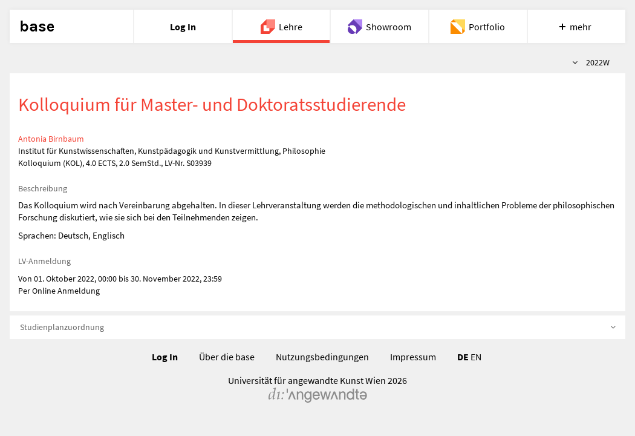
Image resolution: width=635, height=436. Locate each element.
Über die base (227, 357)
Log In (165, 357)
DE (463, 357)
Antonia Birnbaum (51, 138)
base (36, 27)
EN (476, 357)
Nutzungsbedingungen (322, 357)
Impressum (413, 357)
